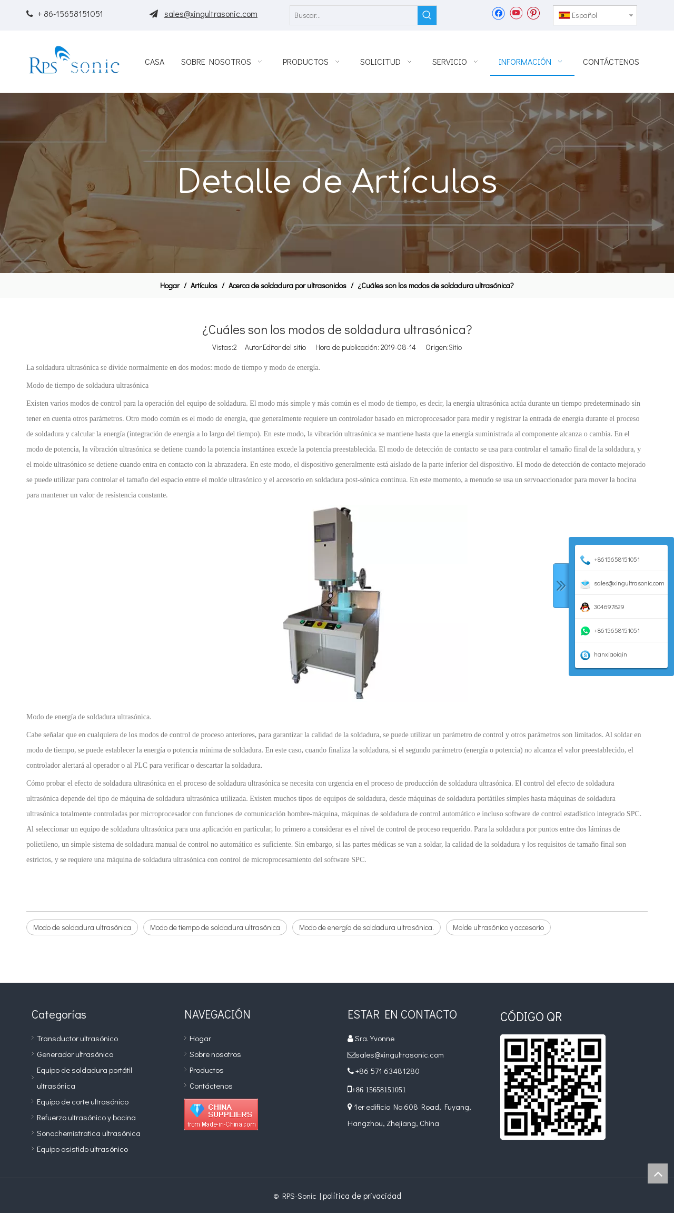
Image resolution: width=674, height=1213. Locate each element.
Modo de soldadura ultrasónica (82, 927)
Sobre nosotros (215, 1054)
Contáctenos (211, 1085)
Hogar (200, 1038)
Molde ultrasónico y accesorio (498, 927)
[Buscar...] (354, 15)
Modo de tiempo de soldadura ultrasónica (215, 927)
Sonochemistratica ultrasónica (89, 1133)
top (658, 1173)
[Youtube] (515, 12)
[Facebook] (498, 12)
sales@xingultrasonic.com (210, 13)
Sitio (455, 347)
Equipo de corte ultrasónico (82, 1101)
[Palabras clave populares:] (427, 15)
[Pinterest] (533, 12)
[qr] (553, 1087)
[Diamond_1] (221, 1114)
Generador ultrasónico (75, 1054)
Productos (207, 1069)
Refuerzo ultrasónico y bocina (86, 1117)
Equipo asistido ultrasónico (82, 1148)
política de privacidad (362, 1195)
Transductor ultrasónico (77, 1038)
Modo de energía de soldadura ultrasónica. (366, 927)
